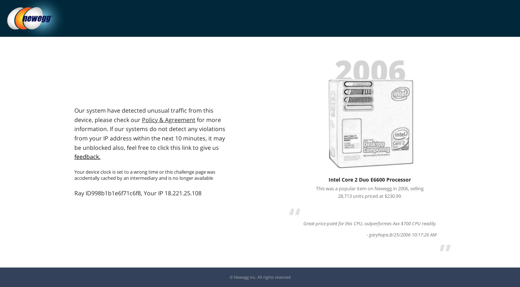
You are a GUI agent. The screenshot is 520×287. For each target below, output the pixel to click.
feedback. (87, 157)
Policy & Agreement (168, 120)
